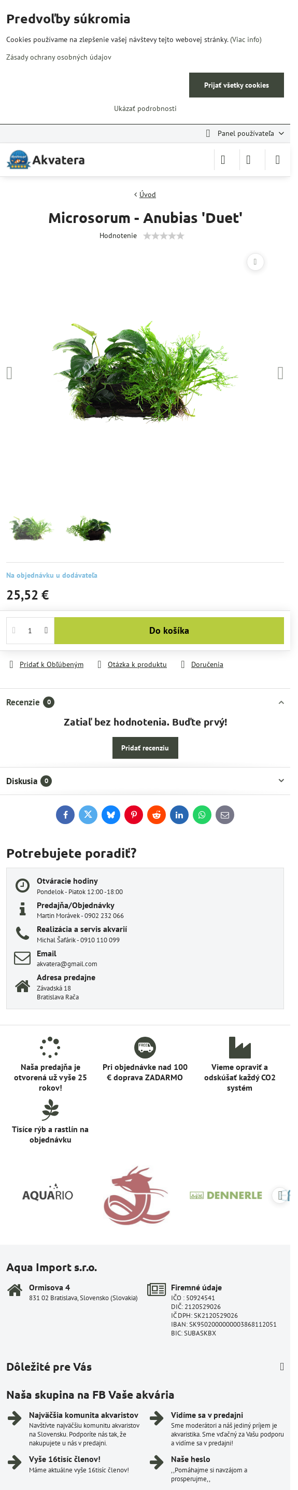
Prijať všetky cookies (236, 85)
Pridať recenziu (145, 748)
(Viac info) (246, 39)
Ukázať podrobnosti (145, 108)
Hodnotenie (118, 235)
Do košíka (169, 630)
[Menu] (277, 159)
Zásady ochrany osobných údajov (58, 57)
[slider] (164, 236)
